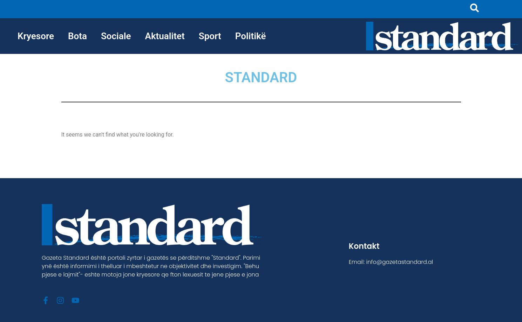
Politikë (250, 36)
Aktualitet (165, 36)
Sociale (116, 36)
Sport (210, 36)
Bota (77, 36)
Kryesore (36, 36)
